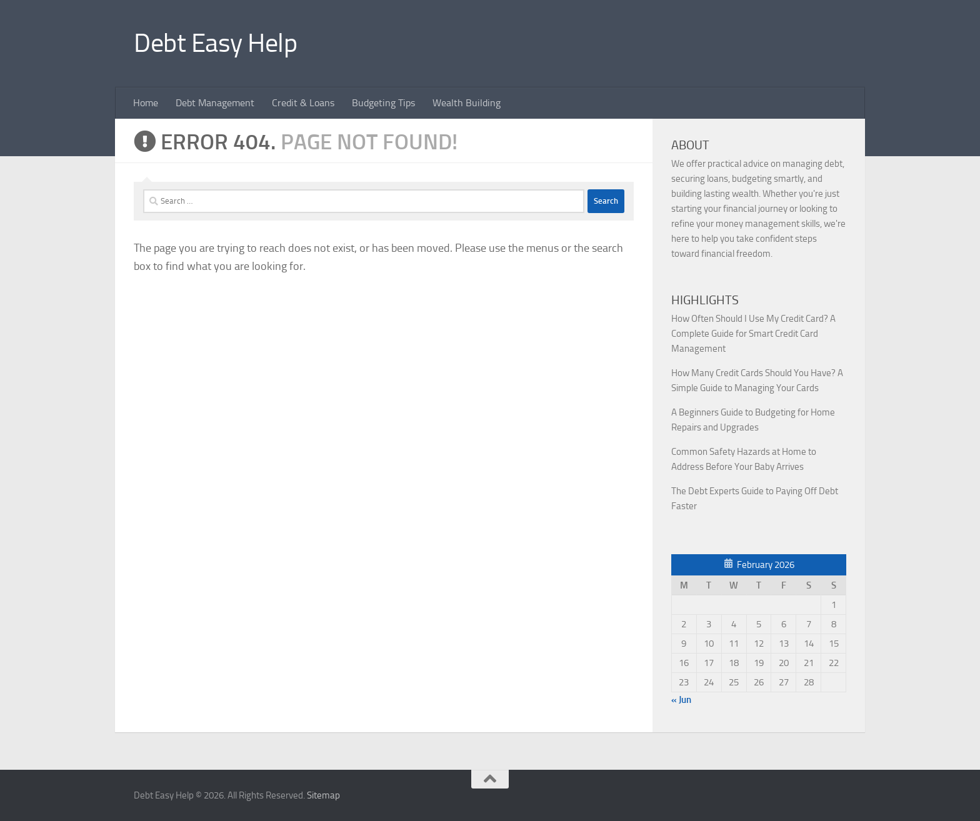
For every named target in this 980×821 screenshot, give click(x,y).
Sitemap (323, 795)
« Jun (681, 699)
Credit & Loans (303, 103)
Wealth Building (466, 103)
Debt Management (215, 103)
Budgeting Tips (383, 103)
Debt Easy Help (215, 43)
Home (145, 103)
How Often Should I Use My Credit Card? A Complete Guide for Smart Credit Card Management (753, 333)
